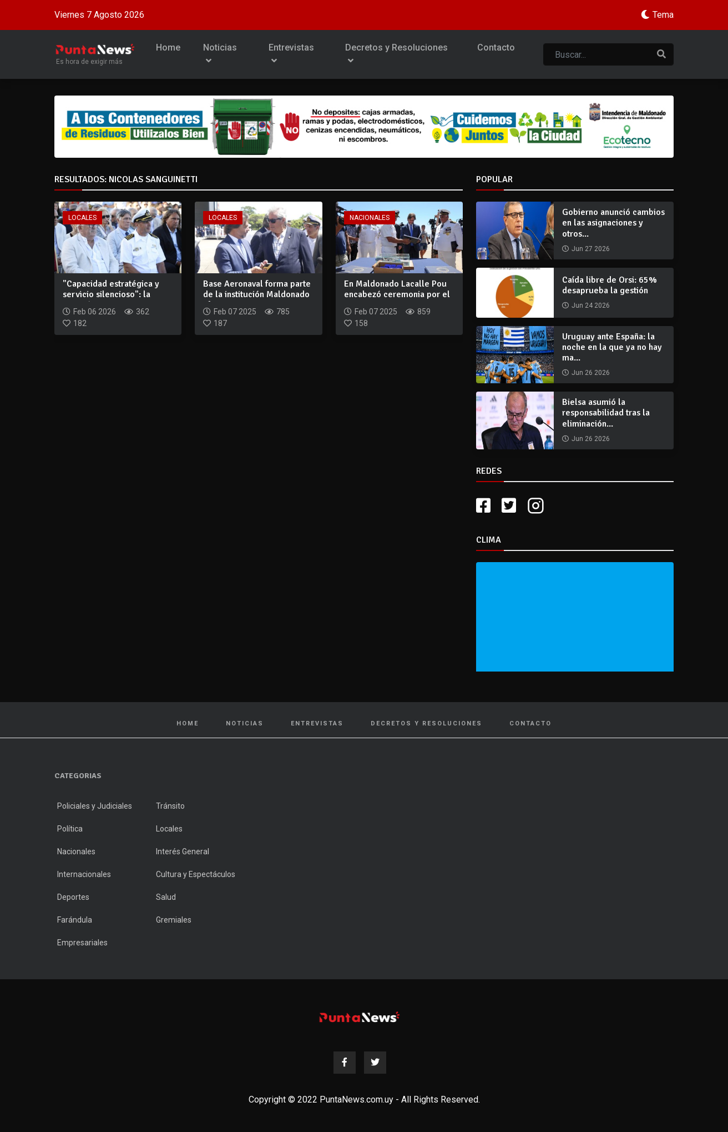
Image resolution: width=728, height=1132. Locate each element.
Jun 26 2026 (591, 373)
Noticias (220, 54)
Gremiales (173, 919)
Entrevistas (291, 54)
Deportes (73, 897)
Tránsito (170, 806)
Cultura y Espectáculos (195, 874)
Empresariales (82, 942)
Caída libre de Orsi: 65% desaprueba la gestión (609, 285)
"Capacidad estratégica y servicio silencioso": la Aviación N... (111, 294)
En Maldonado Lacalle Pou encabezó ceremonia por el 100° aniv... (397, 294)
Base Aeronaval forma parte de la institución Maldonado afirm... (257, 294)
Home (168, 47)
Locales (82, 218)
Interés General (182, 851)
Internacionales (84, 874)
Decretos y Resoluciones (396, 54)
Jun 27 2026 (591, 249)
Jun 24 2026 (591, 305)
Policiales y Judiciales (94, 806)
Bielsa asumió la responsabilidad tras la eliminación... (606, 413)
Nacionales (370, 218)
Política (70, 828)
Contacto (496, 47)
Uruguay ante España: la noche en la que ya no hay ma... (612, 347)
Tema (663, 14)
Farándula (74, 919)
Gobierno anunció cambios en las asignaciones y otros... (613, 223)
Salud (166, 897)
